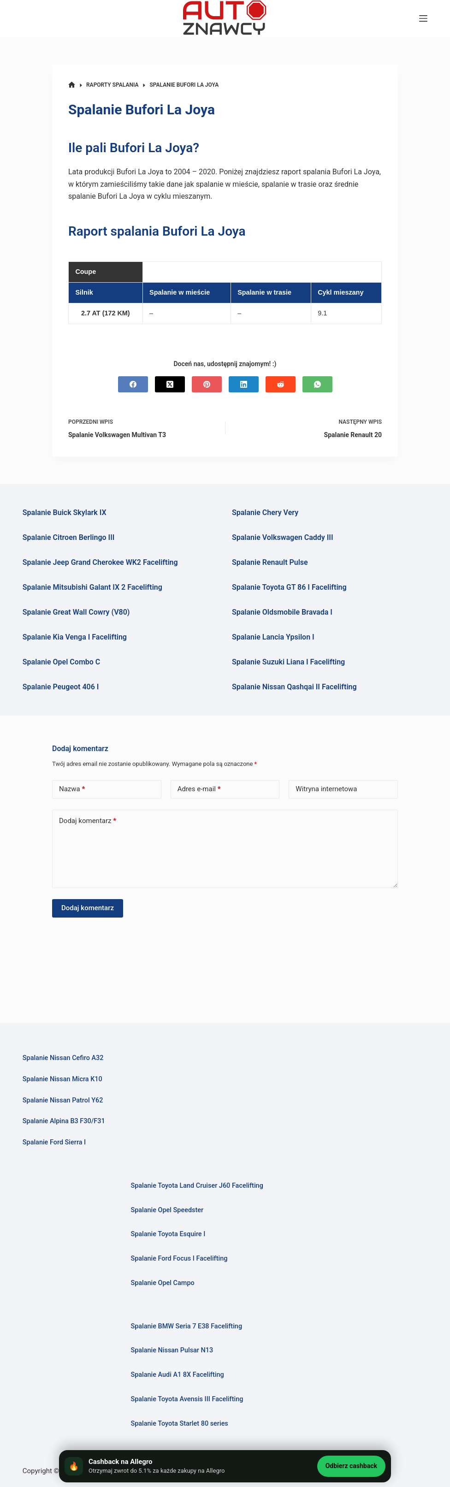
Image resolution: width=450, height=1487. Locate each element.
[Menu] (423, 18)
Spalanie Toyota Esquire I (168, 1234)
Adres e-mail (199, 789)
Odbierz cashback (351, 1465)
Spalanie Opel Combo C (61, 662)
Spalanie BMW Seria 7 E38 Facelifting (186, 1326)
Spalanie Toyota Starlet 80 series (179, 1424)
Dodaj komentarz (87, 821)
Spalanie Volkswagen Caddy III (282, 537)
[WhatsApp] (317, 384)
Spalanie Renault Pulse (270, 562)
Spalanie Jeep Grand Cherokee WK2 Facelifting (100, 562)
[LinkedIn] (244, 384)
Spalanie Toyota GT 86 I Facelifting (289, 587)
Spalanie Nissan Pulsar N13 (171, 1350)
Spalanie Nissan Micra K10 (63, 1079)
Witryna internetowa (326, 789)
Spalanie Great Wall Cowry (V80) (76, 612)
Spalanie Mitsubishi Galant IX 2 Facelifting (92, 587)
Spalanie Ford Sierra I (54, 1142)
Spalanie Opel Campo (162, 1283)
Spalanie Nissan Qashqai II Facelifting (294, 686)
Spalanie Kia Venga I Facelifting (75, 637)
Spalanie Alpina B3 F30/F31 (64, 1121)
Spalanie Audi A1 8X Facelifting (177, 1375)
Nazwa (72, 789)
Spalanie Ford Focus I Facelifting (179, 1258)
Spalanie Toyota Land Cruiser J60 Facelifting (197, 1186)
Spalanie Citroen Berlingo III (69, 537)
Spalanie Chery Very (265, 512)
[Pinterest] (207, 384)
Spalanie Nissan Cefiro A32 (63, 1058)
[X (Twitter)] (170, 384)
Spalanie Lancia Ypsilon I (273, 637)
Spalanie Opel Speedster (166, 1210)
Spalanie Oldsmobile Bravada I (282, 612)
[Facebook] (133, 384)
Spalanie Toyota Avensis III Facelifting (186, 1399)
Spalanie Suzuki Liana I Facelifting (288, 662)
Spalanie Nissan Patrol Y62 (63, 1100)
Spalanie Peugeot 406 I (61, 686)
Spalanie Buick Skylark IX (65, 512)
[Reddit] (281, 384)
